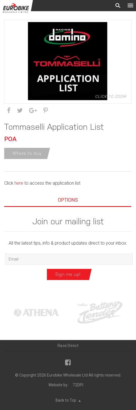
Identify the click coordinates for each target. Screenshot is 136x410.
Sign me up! (68, 274)
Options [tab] (68, 200)
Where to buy (27, 153)
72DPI (78, 385)
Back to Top (68, 400)
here (18, 183)
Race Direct (68, 345)
